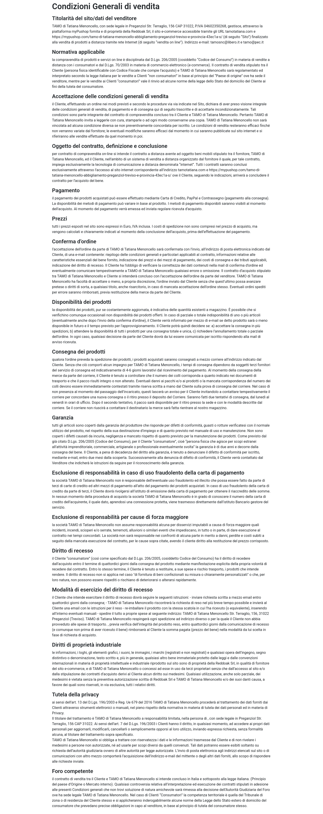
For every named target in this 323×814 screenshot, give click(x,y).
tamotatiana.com (239, 31)
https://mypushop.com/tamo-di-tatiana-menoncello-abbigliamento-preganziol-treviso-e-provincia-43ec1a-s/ (137, 37)
